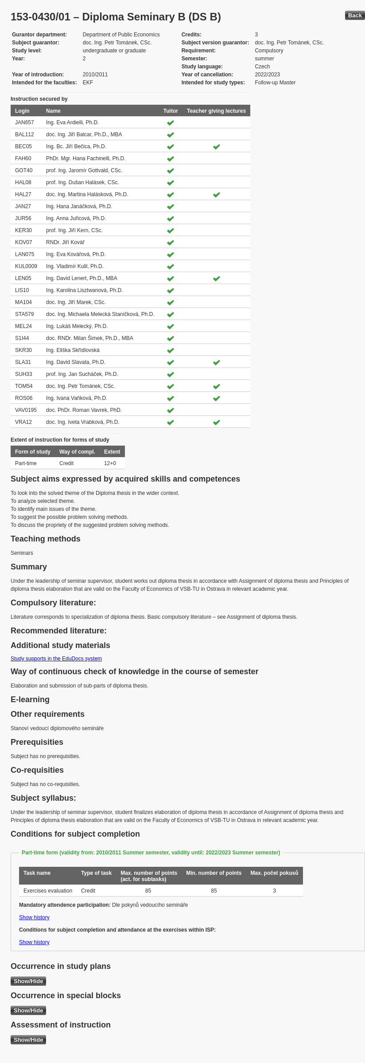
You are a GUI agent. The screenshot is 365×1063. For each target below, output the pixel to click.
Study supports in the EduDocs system (56, 659)
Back (355, 15)
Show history (34, 917)
